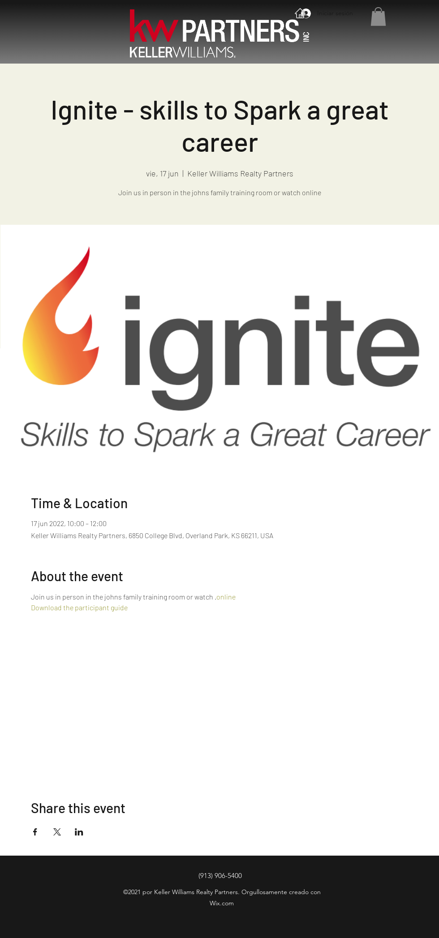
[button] (378, 16)
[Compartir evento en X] (57, 831)
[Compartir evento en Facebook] (35, 831)
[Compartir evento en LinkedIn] (79, 831)
